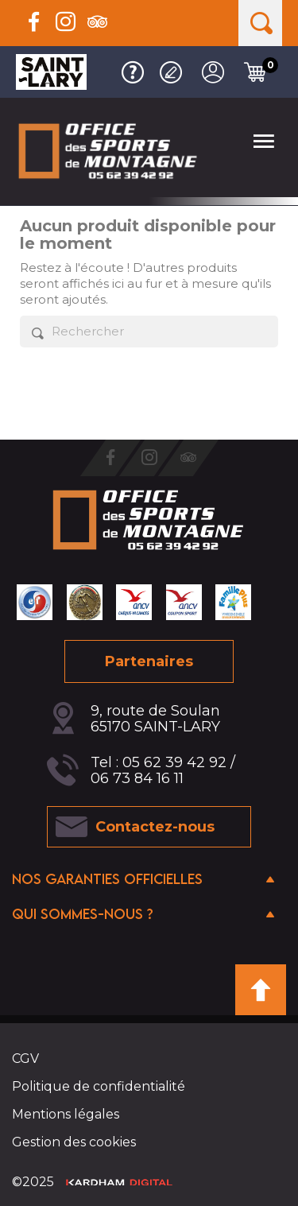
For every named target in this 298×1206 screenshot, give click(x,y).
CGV (25, 1058)
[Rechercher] (149, 331)
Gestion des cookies (74, 1142)
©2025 (92, 1181)
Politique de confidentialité (98, 1086)
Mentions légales (65, 1114)
